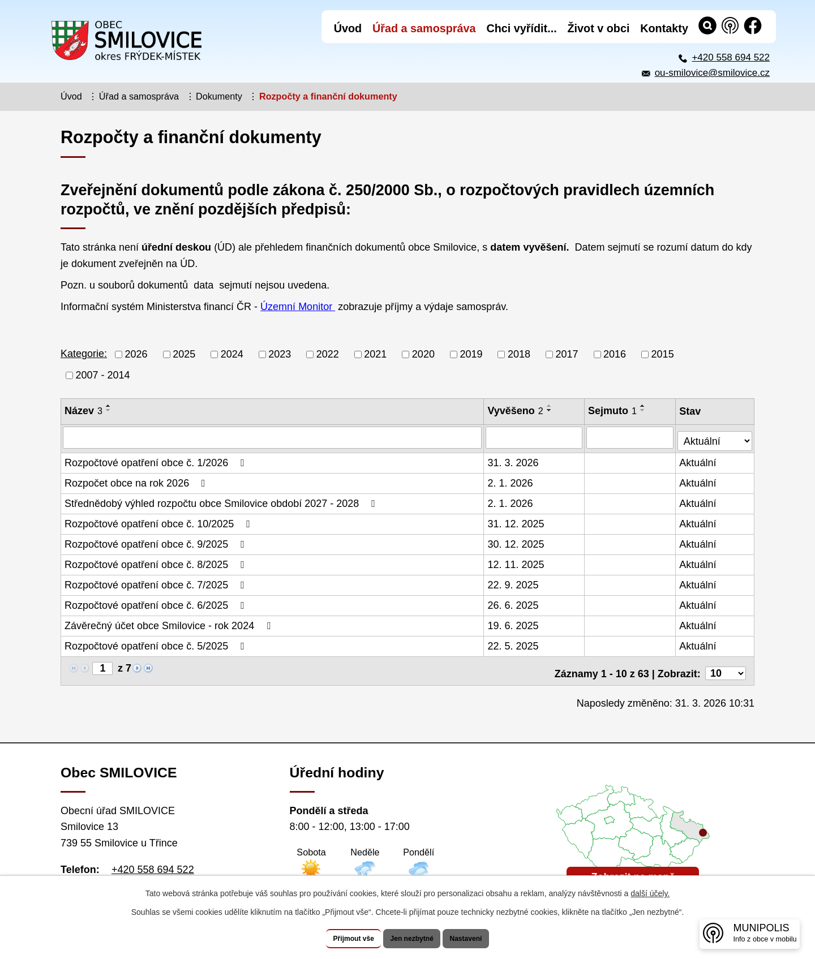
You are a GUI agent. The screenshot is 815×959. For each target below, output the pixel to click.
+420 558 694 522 (731, 57)
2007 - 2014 (103, 375)
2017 (567, 354)
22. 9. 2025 (513, 582)
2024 (232, 354)
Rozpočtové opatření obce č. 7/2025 (157, 582)
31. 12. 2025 (516, 521)
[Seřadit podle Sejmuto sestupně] (644, 410)
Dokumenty (219, 96)
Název (83, 410)
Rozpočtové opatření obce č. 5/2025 (157, 643)
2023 (279, 354)
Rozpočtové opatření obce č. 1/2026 (157, 460)
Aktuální (698, 460)
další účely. (650, 893)
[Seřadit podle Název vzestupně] (108, 405)
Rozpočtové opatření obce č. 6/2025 (157, 602)
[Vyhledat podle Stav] (715, 436)
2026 (136, 354)
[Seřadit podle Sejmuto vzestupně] (644, 405)
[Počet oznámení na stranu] (725, 666)
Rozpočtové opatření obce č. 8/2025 (157, 561)
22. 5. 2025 (513, 643)
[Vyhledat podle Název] (273, 437)
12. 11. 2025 (516, 561)
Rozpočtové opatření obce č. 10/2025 (160, 521)
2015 (662, 354)
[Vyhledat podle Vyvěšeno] (535, 437)
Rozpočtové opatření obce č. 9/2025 (157, 541)
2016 (614, 354)
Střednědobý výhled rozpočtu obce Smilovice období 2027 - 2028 (222, 500)
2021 (375, 354)
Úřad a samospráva (139, 96)
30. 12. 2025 (516, 541)
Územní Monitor (297, 306)
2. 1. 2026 (511, 480)
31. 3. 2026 (513, 460)
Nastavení (482, 938)
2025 (184, 354)
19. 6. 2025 (513, 623)
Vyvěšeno (516, 410)
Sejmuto (613, 410)
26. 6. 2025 (513, 602)
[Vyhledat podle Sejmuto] (631, 437)
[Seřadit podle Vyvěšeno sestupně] (550, 410)
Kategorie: (84, 353)
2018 (519, 354)
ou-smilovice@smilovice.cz (712, 72)
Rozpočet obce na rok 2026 (137, 480)
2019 (471, 354)
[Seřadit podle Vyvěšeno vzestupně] (550, 405)
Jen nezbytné (413, 938)
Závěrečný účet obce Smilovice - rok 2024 (170, 623)
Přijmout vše (338, 938)
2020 (423, 354)
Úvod (71, 96)
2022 (327, 354)
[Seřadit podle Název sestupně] (108, 410)
